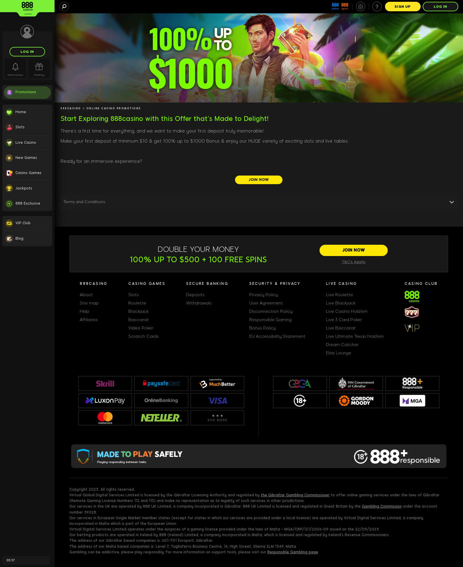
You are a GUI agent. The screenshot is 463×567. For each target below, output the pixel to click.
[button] (258, 203)
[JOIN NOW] (258, 180)
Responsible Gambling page (292, 552)
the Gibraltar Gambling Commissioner (295, 495)
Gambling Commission (382, 506)
